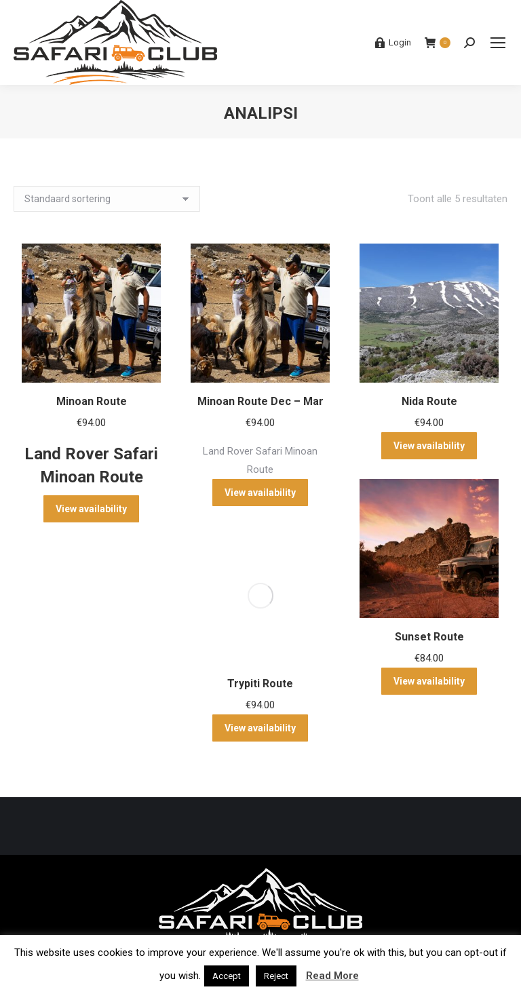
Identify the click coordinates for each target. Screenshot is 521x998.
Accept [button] (226, 976)
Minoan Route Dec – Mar (260, 401)
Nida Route (429, 401)
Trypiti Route (260, 683)
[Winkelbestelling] (107, 199)
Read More (332, 976)
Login (392, 42)
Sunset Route (429, 636)
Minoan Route (91, 401)
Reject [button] (276, 976)
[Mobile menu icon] (497, 42)
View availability (91, 508)
